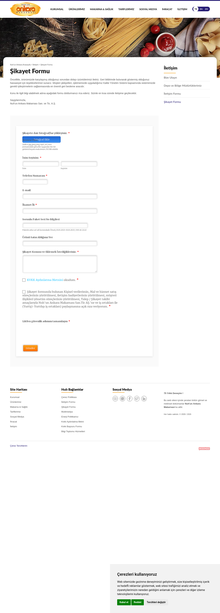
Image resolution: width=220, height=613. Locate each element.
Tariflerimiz (126, 9)
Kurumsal (57, 9)
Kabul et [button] (124, 602)
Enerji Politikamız (69, 416)
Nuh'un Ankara (25, 9)
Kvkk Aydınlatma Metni (72, 421)
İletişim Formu (68, 402)
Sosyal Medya (148, 9)
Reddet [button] (137, 602)
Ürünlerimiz (77, 9)
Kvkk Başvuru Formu (71, 426)
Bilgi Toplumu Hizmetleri (73, 431)
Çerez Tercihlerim (18, 445)
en (201, 9)
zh (206, 9)
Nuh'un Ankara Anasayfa (20, 65)
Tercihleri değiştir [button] (156, 602)
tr (196, 9)
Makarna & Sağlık (101, 9)
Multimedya (67, 411)
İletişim (182, 9)
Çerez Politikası (69, 397)
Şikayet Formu (68, 407)
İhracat (167, 9)
